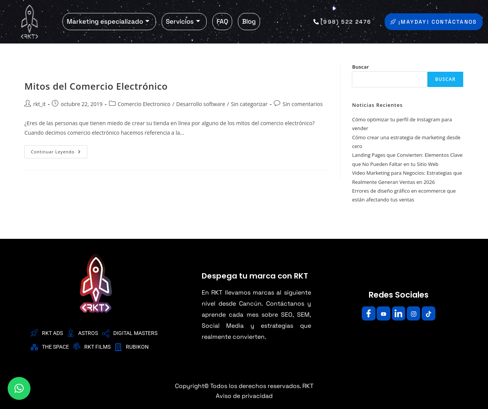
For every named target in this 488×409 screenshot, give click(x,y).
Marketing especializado (108, 21)
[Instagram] (415, 313)
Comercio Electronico (144, 104)
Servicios (183, 21)
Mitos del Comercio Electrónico (96, 86)
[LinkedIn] (398, 313)
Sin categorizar (249, 104)
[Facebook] (365, 313)
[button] (19, 388)
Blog (249, 21)
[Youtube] (382, 313)
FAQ (222, 21)
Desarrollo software (200, 104)
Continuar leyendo (59, 150)
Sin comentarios (303, 104)
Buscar (360, 66)
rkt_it (39, 104)
